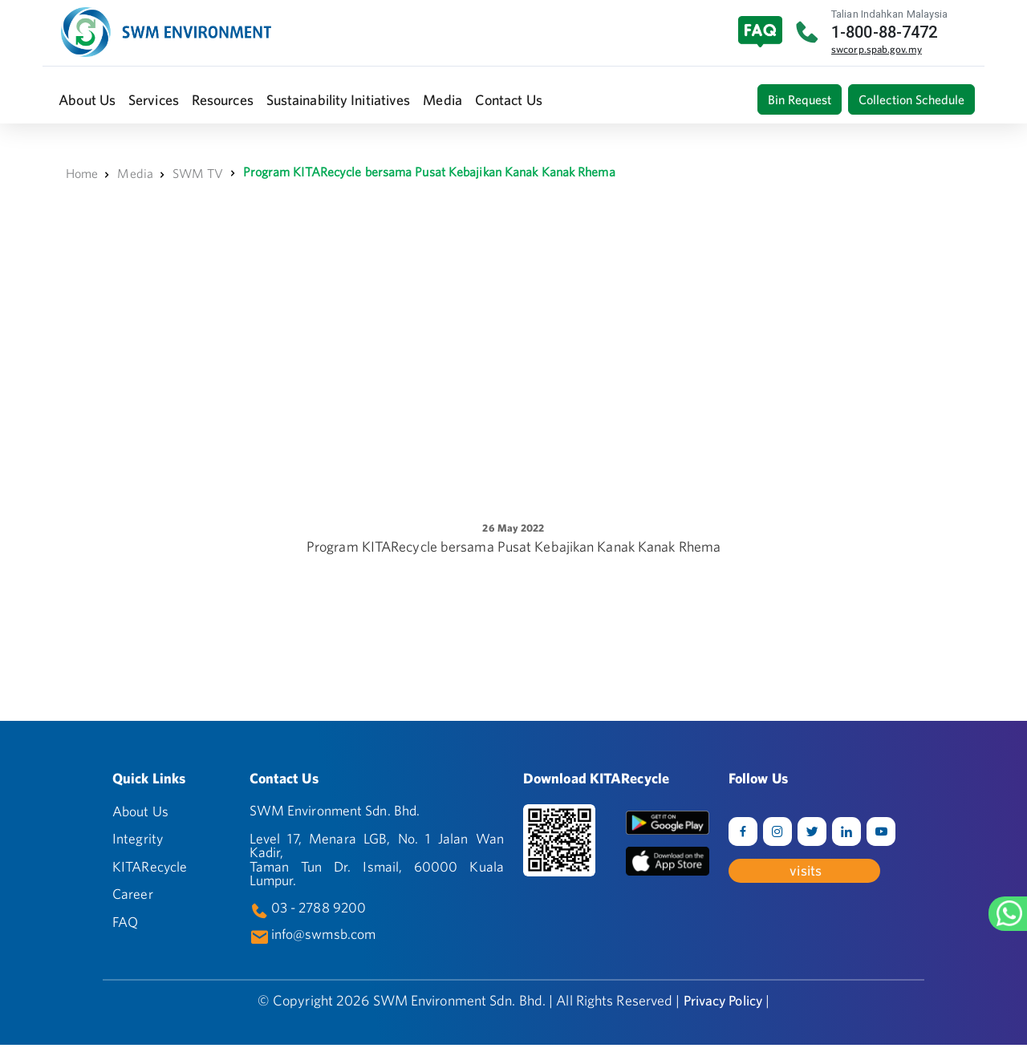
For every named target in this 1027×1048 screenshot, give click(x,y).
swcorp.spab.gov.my (876, 49)
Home (82, 173)
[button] (87, 100)
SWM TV (198, 173)
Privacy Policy (722, 1004)
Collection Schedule (911, 99)
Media (135, 173)
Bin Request (799, 99)
